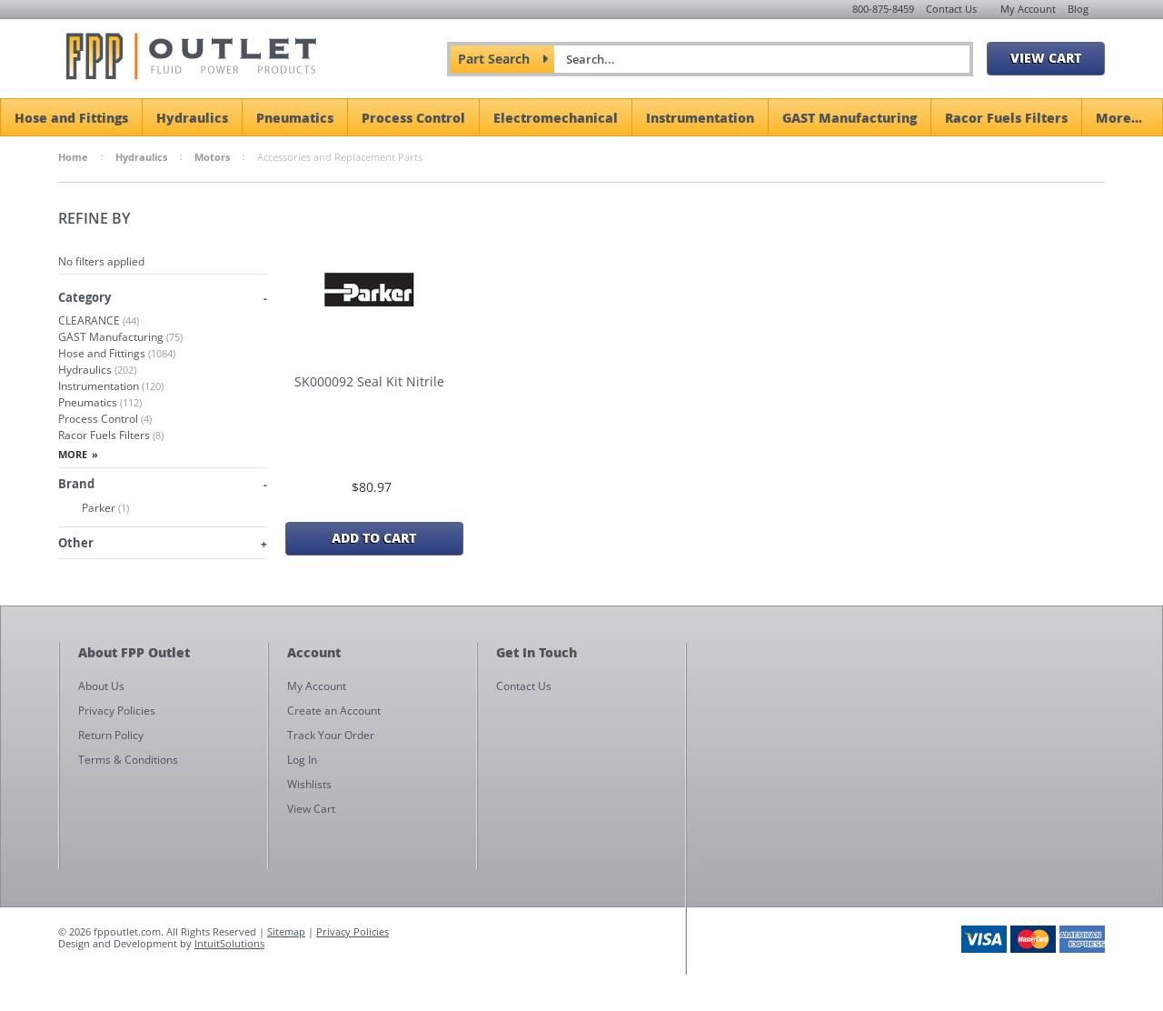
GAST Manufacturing (849, 117)
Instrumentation (700, 117)
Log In (302, 759)
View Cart (1045, 57)
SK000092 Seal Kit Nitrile (369, 382)
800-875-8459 (883, 8)
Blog (1078, 8)
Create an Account (334, 710)
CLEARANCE (98, 320)
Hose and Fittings (71, 117)
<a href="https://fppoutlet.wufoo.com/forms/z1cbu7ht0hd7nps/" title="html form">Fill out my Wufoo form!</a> (904, 816)
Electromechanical (555, 117)
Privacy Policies (352, 931)
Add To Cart (374, 537)
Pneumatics (294, 117)
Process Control (413, 117)
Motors (212, 157)
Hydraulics (192, 117)
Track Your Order (330, 735)
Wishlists (309, 784)
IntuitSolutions (229, 943)
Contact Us (951, 8)
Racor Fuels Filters (1006, 117)
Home (73, 157)
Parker (93, 508)
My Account (1028, 8)
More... (1119, 117)
